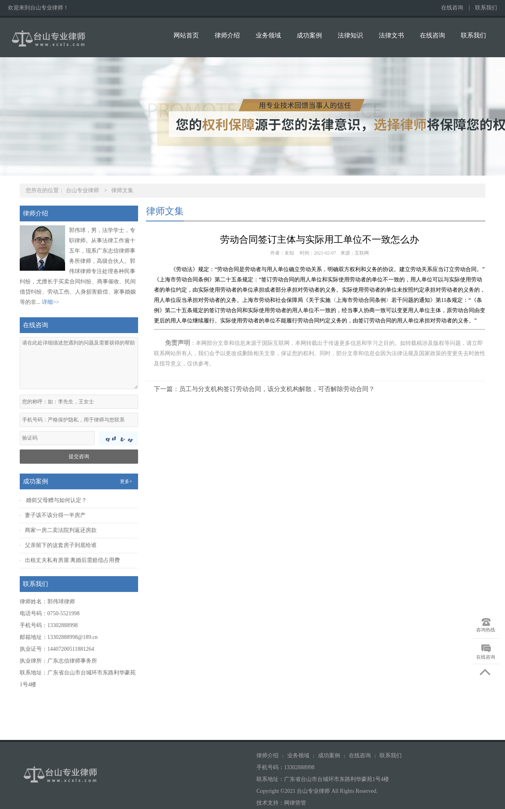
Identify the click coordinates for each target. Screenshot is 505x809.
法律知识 (350, 35)
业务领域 (268, 35)
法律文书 (391, 35)
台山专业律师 (82, 190)
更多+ (126, 481)
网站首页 (186, 35)
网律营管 (295, 803)
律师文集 (122, 190)
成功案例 (309, 35)
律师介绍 (227, 35)
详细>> (50, 302)
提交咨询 (79, 456)
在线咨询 (452, 8)
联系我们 (486, 8)
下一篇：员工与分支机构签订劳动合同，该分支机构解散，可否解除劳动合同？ (264, 389)
